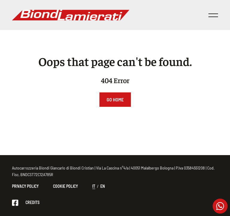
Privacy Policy (25, 186)
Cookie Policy (65, 186)
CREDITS (32, 202)
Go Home (115, 99)
